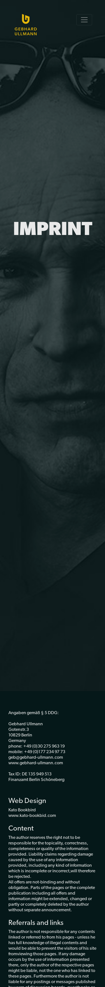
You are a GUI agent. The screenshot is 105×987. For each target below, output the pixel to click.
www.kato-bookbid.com (32, 815)
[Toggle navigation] (84, 19)
